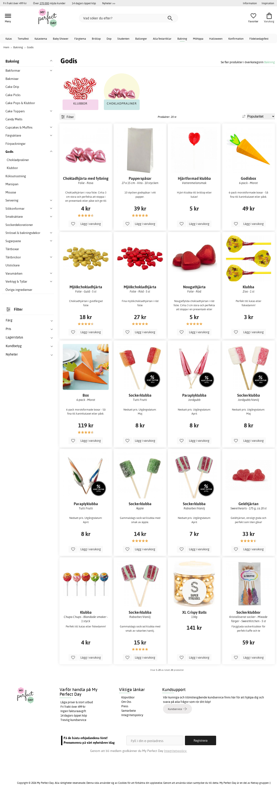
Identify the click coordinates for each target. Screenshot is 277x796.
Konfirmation (236, 38)
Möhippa (198, 38)
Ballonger (141, 38)
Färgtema (80, 38)
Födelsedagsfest (258, 38)
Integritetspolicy (132, 715)
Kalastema (41, 38)
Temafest (23, 38)
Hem (6, 47)
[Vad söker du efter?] (128, 18)
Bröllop (96, 38)
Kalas (8, 38)
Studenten (123, 38)
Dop (109, 38)
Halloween (215, 38)
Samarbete (128, 711)
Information (250, 3)
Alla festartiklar (162, 38)
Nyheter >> (108, 3)
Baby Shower (60, 38)
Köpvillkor (128, 697)
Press (124, 706)
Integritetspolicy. (175, 751)
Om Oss (126, 702)
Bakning (182, 38)
